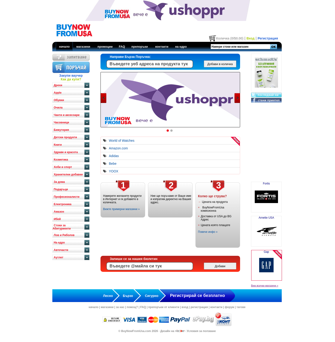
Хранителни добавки (68, 174)
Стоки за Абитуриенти (62, 227)
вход (185, 307)
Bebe (113, 163)
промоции (105, 46)
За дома (59, 182)
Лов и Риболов (64, 235)
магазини (83, 46)
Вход (250, 38)
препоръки (139, 46)
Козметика (61, 159)
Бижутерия (61, 130)
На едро (59, 242)
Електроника (62, 204)
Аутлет (58, 257)
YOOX (113, 171)
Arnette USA (266, 229)
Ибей (57, 219)
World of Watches (121, 140)
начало (64, 46)
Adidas (114, 156)
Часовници (61, 122)
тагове (240, 307)
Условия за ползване (201, 331)
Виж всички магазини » (264, 285)
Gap (266, 265)
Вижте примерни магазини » (121, 209)
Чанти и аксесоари (67, 115)
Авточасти (61, 250)
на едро (181, 46)
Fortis (266, 195)
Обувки (59, 100)
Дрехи (58, 85)
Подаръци (61, 189)
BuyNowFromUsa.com (136, 331)
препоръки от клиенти (163, 307)
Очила (58, 107)
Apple (57, 92)
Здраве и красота (66, 152)
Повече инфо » (208, 231)
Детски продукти (65, 137)
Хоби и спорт (63, 167)
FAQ (122, 46)
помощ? (132, 307)
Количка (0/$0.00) (229, 38)
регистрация (199, 307)
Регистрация (268, 38)
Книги (58, 144)
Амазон (59, 211)
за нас (120, 307)
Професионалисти (66, 196)
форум (229, 307)
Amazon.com (118, 148)
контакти (161, 46)
